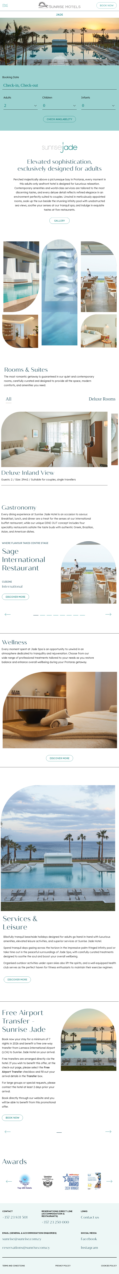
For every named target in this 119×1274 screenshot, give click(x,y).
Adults (7, 97)
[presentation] (96, 614)
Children (47, 97)
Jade (59, 14)
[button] (46, 1132)
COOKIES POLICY (109, 1266)
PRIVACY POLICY (62, 1266)
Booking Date (10, 77)
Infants (85, 97)
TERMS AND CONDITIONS (13, 1266)
